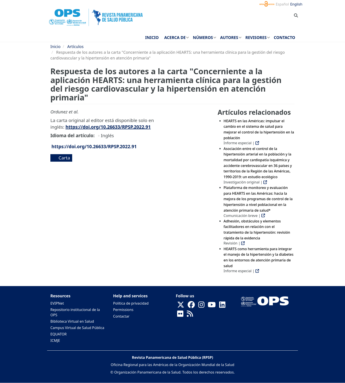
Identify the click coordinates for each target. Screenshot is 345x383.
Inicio (55, 46)
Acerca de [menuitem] (175, 37)
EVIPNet (57, 303)
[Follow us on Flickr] (180, 315)
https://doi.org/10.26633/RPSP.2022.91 (108, 127)
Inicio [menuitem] (152, 37)
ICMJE (55, 340)
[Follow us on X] (180, 305)
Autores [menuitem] (229, 37)
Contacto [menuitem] (284, 37)
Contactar (121, 316)
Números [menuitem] (203, 37)
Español (282, 4)
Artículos (75, 46)
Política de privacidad (131, 303)
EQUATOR (58, 334)
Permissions (123, 309)
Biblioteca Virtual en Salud (72, 321)
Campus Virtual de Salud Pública (77, 327)
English (296, 4)
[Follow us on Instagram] (201, 305)
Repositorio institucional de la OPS (75, 312)
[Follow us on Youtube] (212, 305)
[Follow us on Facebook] (191, 305)
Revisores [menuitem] (256, 37)
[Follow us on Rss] (190, 315)
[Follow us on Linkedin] (222, 305)
